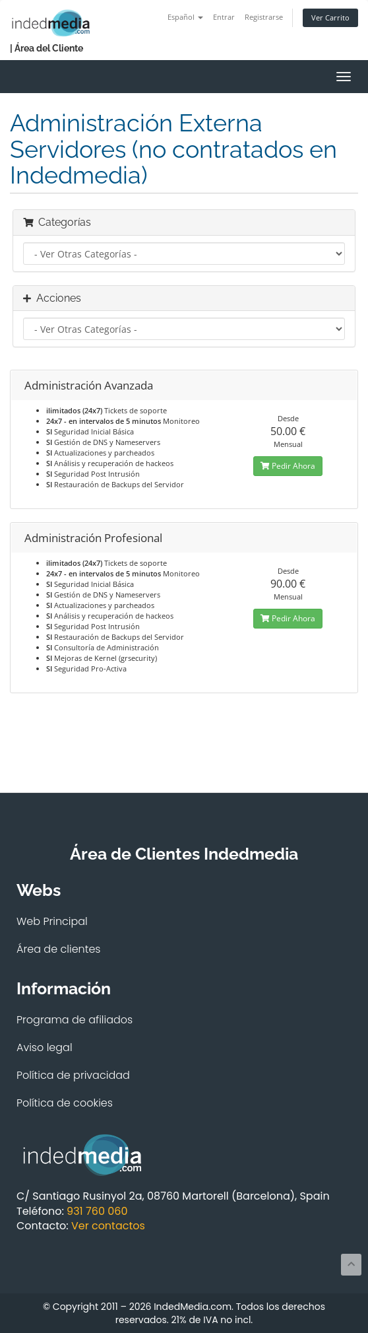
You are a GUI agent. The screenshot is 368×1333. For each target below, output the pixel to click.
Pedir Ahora (288, 465)
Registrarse (264, 17)
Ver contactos (108, 1225)
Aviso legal (44, 1047)
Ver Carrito (330, 17)
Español (185, 17)
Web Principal (52, 921)
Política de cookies (64, 1103)
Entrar (224, 17)
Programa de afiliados (74, 1019)
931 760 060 (97, 1211)
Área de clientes (58, 949)
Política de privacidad (73, 1075)
